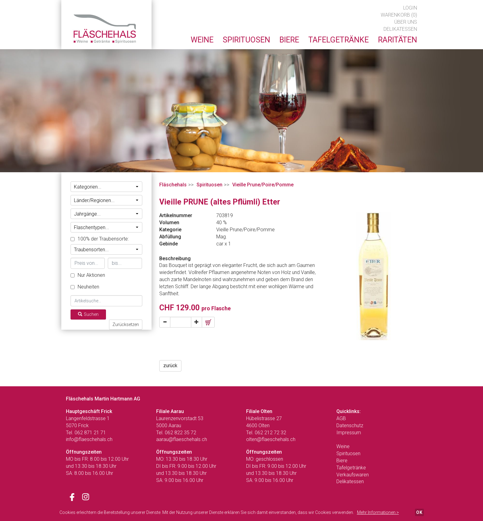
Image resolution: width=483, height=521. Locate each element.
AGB (341, 418)
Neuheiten (85, 287)
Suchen (88, 314)
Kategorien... (106, 187)
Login (410, 8)
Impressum (348, 432)
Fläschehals (173, 185)
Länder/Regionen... (106, 200)
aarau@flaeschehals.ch (181, 439)
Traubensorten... (106, 250)
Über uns (405, 22)
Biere (341, 460)
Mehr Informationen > (378, 512)
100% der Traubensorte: (100, 239)
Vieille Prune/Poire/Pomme (263, 185)
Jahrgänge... (106, 214)
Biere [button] (289, 39)
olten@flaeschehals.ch (270, 439)
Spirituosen (209, 185)
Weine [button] (202, 39)
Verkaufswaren (352, 475)
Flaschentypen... (106, 227)
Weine (343, 446)
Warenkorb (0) (399, 15)
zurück (170, 365)
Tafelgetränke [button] (338, 39)
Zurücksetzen (125, 324)
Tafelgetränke (351, 468)
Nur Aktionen (88, 275)
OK (419, 512)
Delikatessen (400, 29)
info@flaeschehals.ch (89, 439)
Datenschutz (349, 425)
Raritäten (397, 39)
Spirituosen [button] (246, 39)
